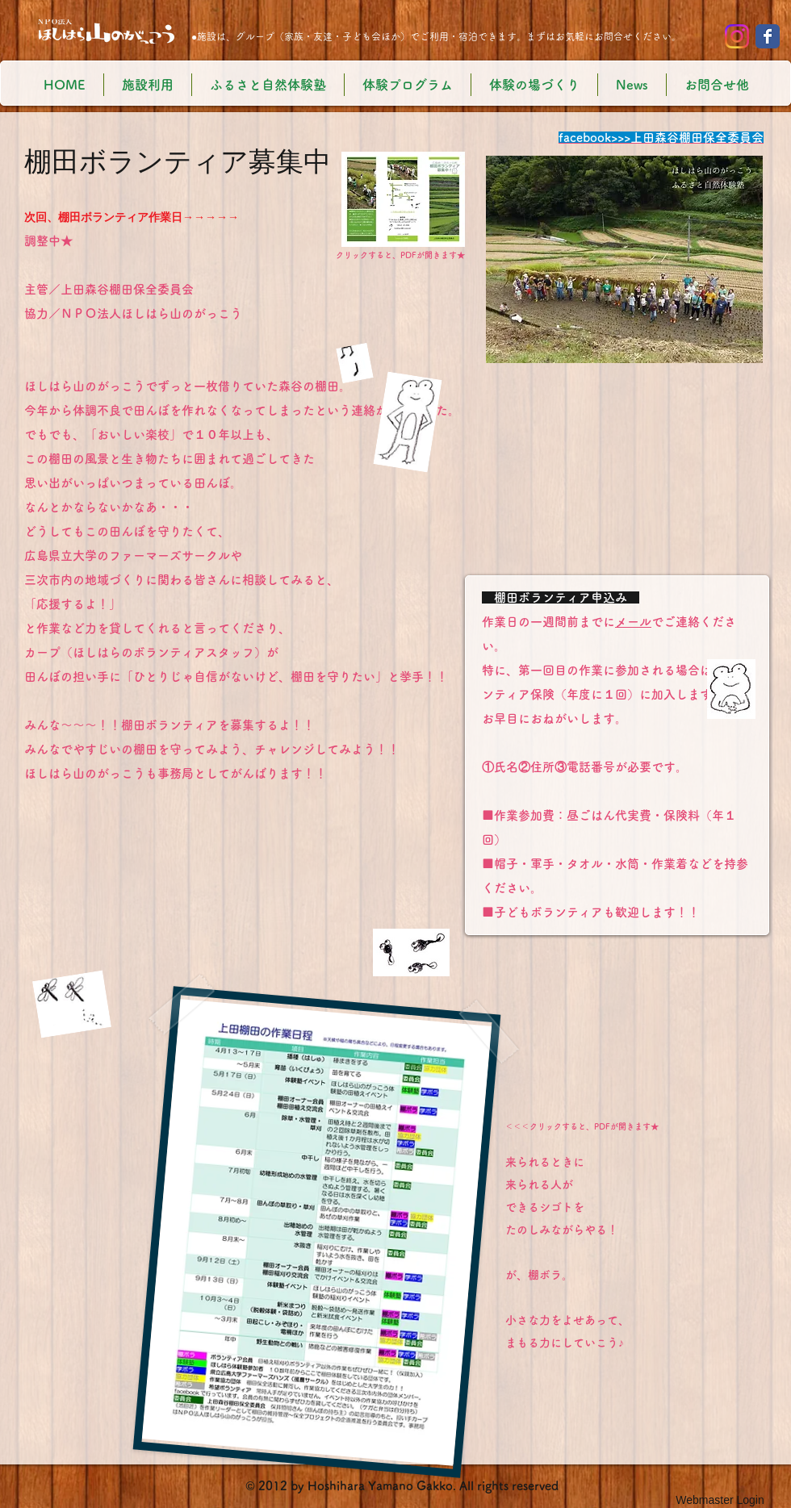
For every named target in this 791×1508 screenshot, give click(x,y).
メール (633, 622)
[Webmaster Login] (720, 1500)
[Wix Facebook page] (767, 36)
